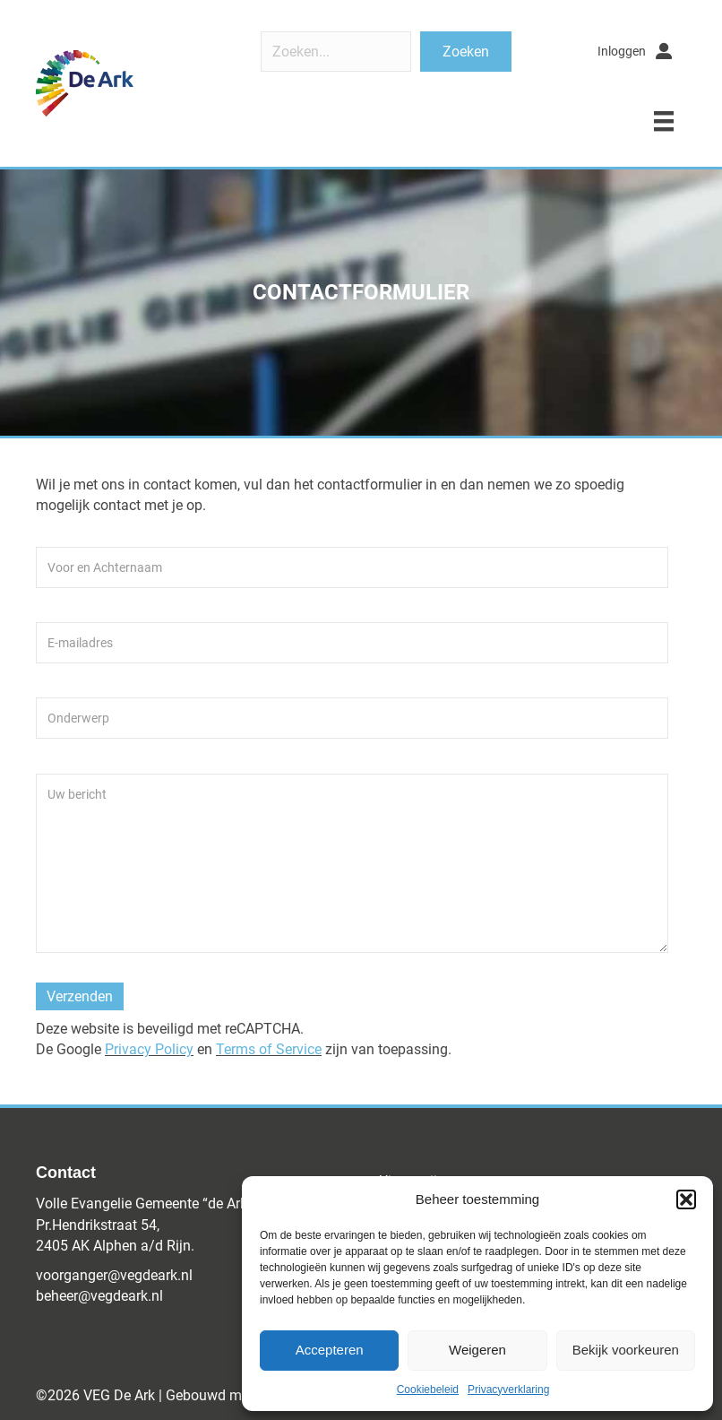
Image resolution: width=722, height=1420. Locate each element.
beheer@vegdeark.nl (99, 1295)
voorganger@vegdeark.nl (114, 1275)
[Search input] (336, 51)
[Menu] (663, 121)
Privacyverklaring (508, 1389)
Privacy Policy (149, 1049)
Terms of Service (269, 1049)
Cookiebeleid (428, 1389)
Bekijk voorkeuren (625, 1349)
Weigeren (477, 1349)
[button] (686, 1199)
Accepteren (330, 1349)
